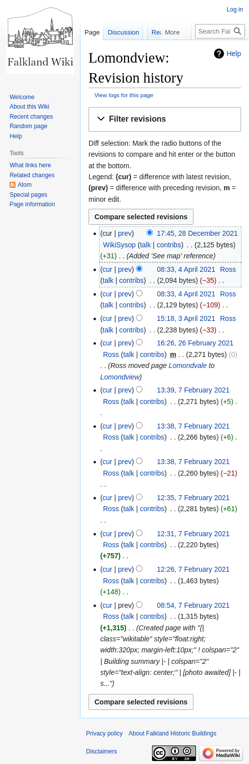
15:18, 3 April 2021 (186, 318)
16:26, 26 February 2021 (195, 343)
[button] (164, 119)
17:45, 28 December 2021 (197, 233)
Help (233, 54)
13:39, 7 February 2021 (193, 390)
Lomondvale (187, 365)
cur (107, 269)
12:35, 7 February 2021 (193, 498)
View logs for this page (124, 95)
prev (125, 233)
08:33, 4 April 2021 (186, 269)
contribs (168, 245)
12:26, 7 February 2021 (193, 569)
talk (145, 245)
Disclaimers (101, 751)
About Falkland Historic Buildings (172, 733)
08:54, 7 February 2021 (193, 605)
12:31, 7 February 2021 (193, 534)
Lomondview (120, 377)
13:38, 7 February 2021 (193, 426)
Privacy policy (104, 733)
